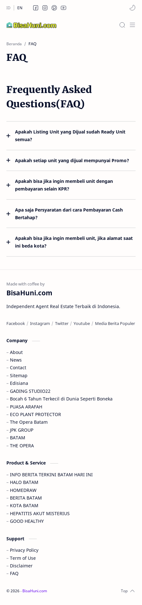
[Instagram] (40, 323)
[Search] (122, 25)
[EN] (19, 8)
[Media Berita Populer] (115, 323)
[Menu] (132, 25)
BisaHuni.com (34, 591)
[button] (36, 7)
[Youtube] (82, 323)
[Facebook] (15, 323)
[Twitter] (61, 323)
